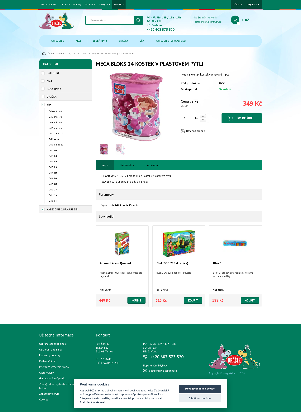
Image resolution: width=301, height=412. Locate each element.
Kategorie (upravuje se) (171, 40)
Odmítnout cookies (200, 398)
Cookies (43, 399)
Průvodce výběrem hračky (54, 367)
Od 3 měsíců (55, 116)
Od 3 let (53, 155)
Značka (123, 40)
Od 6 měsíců (55, 122)
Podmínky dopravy (49, 355)
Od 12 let (53, 195)
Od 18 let (53, 200)
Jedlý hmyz (100, 40)
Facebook (90, 4)
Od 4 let (53, 161)
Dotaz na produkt (195, 131)
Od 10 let (53, 189)
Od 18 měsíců (56, 144)
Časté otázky (46, 372)
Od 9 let (53, 183)
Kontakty (119, 4)
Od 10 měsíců (56, 133)
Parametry (127, 165)
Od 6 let (53, 172)
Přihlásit (237, 4)
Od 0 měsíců (55, 111)
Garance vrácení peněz (52, 378)
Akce (78, 40)
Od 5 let (53, 167)
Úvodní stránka (53, 53)
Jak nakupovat (48, 4)
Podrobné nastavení (92, 402)
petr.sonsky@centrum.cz (208, 21)
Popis (105, 165)
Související (153, 165)
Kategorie (57, 40)
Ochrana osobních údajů (53, 344)
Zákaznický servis (49, 393)
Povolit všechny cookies (200, 388)
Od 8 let (53, 178)
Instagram (104, 4)
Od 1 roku (82, 53)
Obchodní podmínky (70, 4)
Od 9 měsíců (55, 127)
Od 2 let (53, 150)
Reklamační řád (47, 361)
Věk (142, 40)
